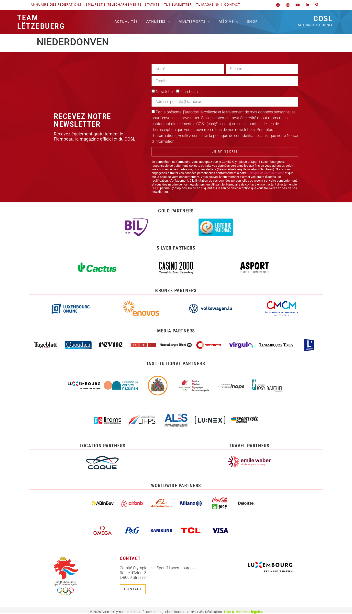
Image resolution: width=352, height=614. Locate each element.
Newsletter (165, 91)
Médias (229, 22)
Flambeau (189, 91)
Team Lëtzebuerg (41, 22)
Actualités (126, 22)
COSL (315, 20)
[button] (317, 5)
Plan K (229, 612)
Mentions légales (249, 612)
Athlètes (158, 22)
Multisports (194, 22)
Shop (252, 22)
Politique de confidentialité (265, 173)
